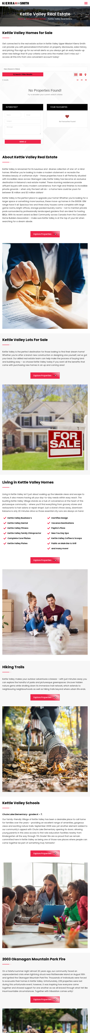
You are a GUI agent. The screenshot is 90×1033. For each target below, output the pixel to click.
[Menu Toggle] (86, 3)
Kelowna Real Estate (36, 19)
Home (21, 19)
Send (23, 142)
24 (81, 80)
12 (77, 80)
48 (86, 80)
